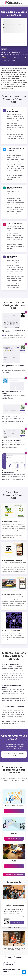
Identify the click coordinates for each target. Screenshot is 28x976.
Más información (17, 922)
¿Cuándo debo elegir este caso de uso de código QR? (13, 963)
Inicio (2, 60)
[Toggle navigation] (25, 2)
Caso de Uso (8, 60)
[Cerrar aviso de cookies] (23, 903)
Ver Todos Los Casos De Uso (14, 874)
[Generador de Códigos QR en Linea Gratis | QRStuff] (12, 2)
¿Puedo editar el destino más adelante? (11, 970)
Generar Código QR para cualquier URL (14, 754)
